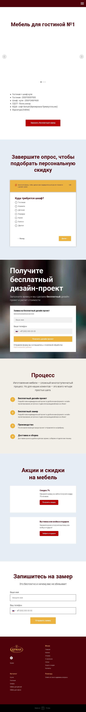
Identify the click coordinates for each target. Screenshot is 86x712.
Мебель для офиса (15, 690)
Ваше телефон (20, 326)
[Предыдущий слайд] (4, 56)
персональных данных (23, 347)
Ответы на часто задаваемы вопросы (56, 677)
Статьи (47, 662)
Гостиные (13, 680)
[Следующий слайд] (81, 56)
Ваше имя (14, 592)
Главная (47, 649)
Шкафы (12, 683)
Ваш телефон (16, 605)
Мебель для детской (16, 687)
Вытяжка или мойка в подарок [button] (54, 521)
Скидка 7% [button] (45, 490)
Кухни (12, 677)
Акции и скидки (50, 665)
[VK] (11, 658)
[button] (43, 123)
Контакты (48, 668)
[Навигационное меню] (82, 3)
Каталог (47, 652)
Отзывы (47, 656)
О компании (49, 659)
